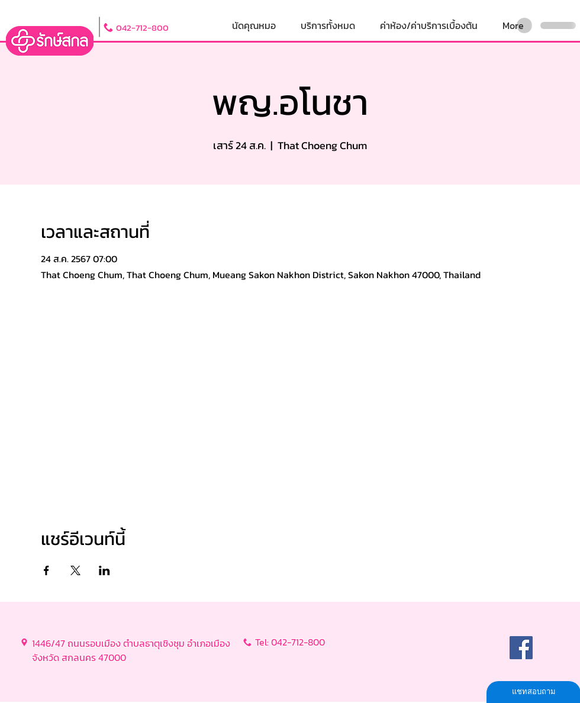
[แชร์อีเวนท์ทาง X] (75, 570)
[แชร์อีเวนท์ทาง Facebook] (46, 570)
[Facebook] (521, 647)
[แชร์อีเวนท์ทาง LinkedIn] (104, 570)
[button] (328, 26)
